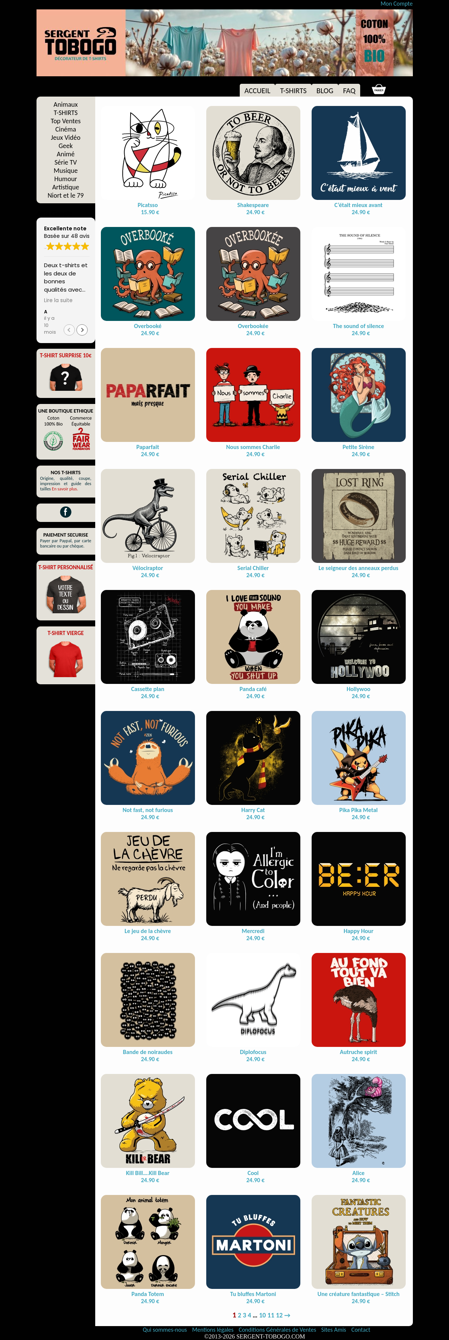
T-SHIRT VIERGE (65, 633)
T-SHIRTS (293, 90)
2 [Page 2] (239, 1315)
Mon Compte (396, 3)
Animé (66, 154)
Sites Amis (333, 1329)
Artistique (65, 187)
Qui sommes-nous (165, 1329)
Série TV (66, 162)
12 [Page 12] (279, 1315)
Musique (66, 170)
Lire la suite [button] (58, 300)
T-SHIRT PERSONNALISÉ (65, 567)
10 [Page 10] (262, 1315)
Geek (66, 146)
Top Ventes (66, 121)
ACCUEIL (258, 90)
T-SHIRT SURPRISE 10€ (65, 355)
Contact (361, 1329)
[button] (82, 330)
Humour (65, 179)
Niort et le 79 (66, 195)
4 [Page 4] (249, 1315)
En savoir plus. (65, 489)
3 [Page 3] (244, 1315)
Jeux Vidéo (65, 137)
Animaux (65, 104)
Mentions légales (213, 1329)
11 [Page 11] (271, 1315)
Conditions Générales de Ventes (278, 1329)
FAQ (349, 90)
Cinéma (65, 129)
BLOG (325, 90)
